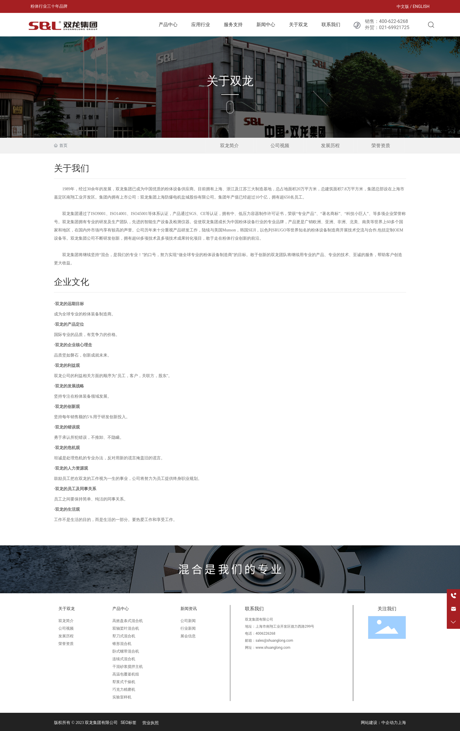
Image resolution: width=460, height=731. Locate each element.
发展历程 (330, 145)
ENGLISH (421, 6)
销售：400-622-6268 (386, 21)
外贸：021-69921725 (387, 27)
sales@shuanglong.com (274, 640)
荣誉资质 (380, 145)
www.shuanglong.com (273, 648)
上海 (402, 722)
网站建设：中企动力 (379, 722)
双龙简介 (229, 145)
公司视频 (279, 145)
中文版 (403, 6)
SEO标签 (128, 722)
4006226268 (265, 633)
